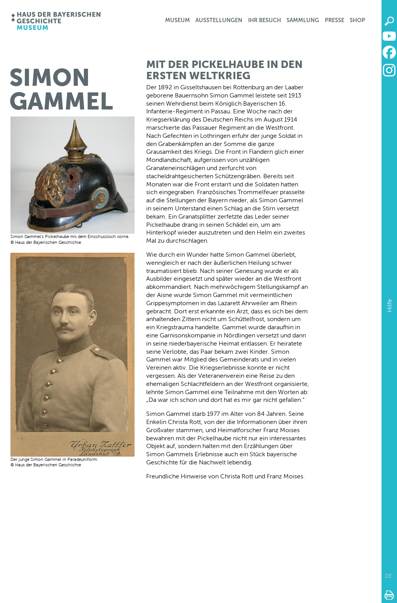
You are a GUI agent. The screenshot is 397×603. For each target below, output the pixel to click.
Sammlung (303, 20)
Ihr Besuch (264, 20)
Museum (177, 20)
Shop (357, 20)
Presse (334, 20)
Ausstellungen (218, 20)
